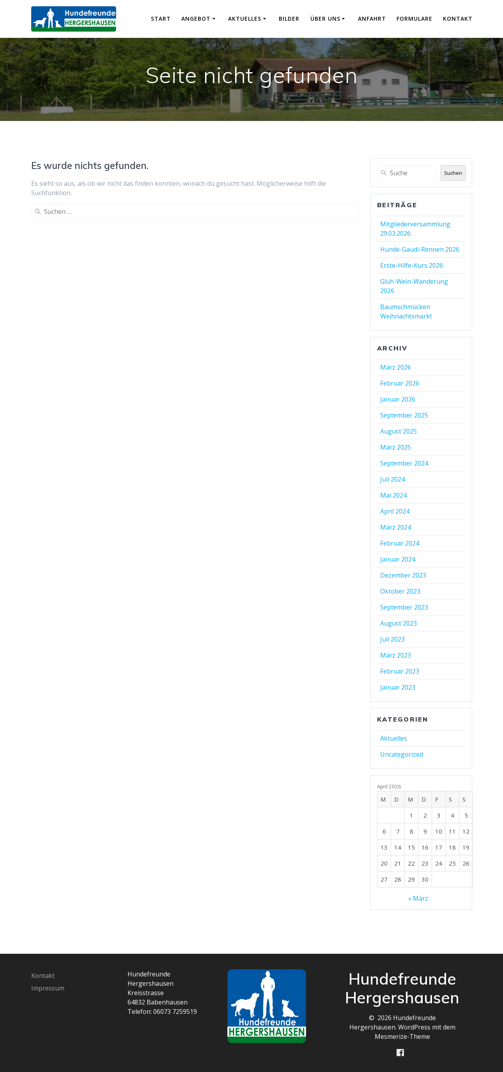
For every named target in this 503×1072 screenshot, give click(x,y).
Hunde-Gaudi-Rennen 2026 (419, 249)
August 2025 (398, 431)
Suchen (453, 172)
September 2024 (404, 463)
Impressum (47, 988)
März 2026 (395, 367)
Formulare (414, 18)
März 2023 (395, 655)
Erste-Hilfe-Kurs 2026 (411, 265)
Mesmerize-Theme (402, 1036)
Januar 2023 (397, 687)
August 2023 (398, 623)
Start (161, 18)
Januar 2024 (397, 559)
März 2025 (395, 447)
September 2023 (404, 607)
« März (418, 898)
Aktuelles (244, 18)
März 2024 (395, 527)
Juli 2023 (392, 639)
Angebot (196, 18)
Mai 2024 (393, 495)
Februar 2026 (399, 383)
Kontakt (458, 18)
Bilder (289, 18)
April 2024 (394, 511)
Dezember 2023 (403, 575)
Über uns (325, 18)
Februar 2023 (399, 671)
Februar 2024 (399, 543)
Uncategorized (401, 754)
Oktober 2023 (400, 591)
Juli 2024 (392, 479)
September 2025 (404, 415)
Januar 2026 (397, 399)
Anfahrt (372, 18)
